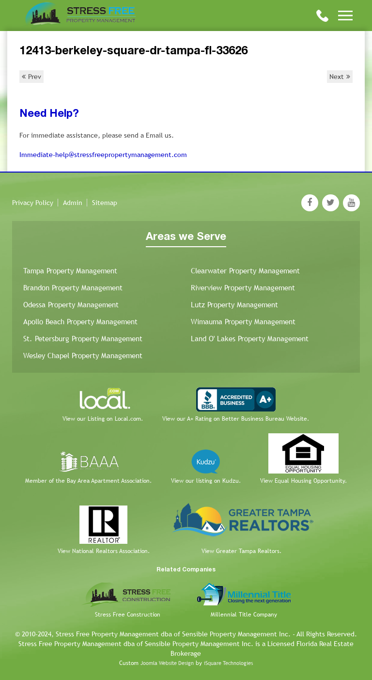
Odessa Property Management (71, 304)
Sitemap (104, 202)
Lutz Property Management (234, 304)
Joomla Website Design (167, 663)
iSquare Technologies (228, 663)
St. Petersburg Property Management (82, 338)
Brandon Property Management (73, 288)
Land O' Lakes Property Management (250, 338)
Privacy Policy (32, 202)
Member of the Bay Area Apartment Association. (88, 480)
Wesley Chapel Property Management (82, 355)
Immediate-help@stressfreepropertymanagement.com (103, 154)
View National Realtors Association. (104, 551)
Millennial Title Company (244, 614)
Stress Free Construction (127, 614)
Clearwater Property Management (245, 271)
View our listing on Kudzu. (206, 480)
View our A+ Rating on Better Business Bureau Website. (235, 418)
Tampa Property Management (70, 271)
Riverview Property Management (243, 288)
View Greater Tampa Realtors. (241, 551)
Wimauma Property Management (243, 321)
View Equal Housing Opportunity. (303, 480)
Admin (72, 202)
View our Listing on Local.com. (102, 418)
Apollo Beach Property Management (80, 321)
